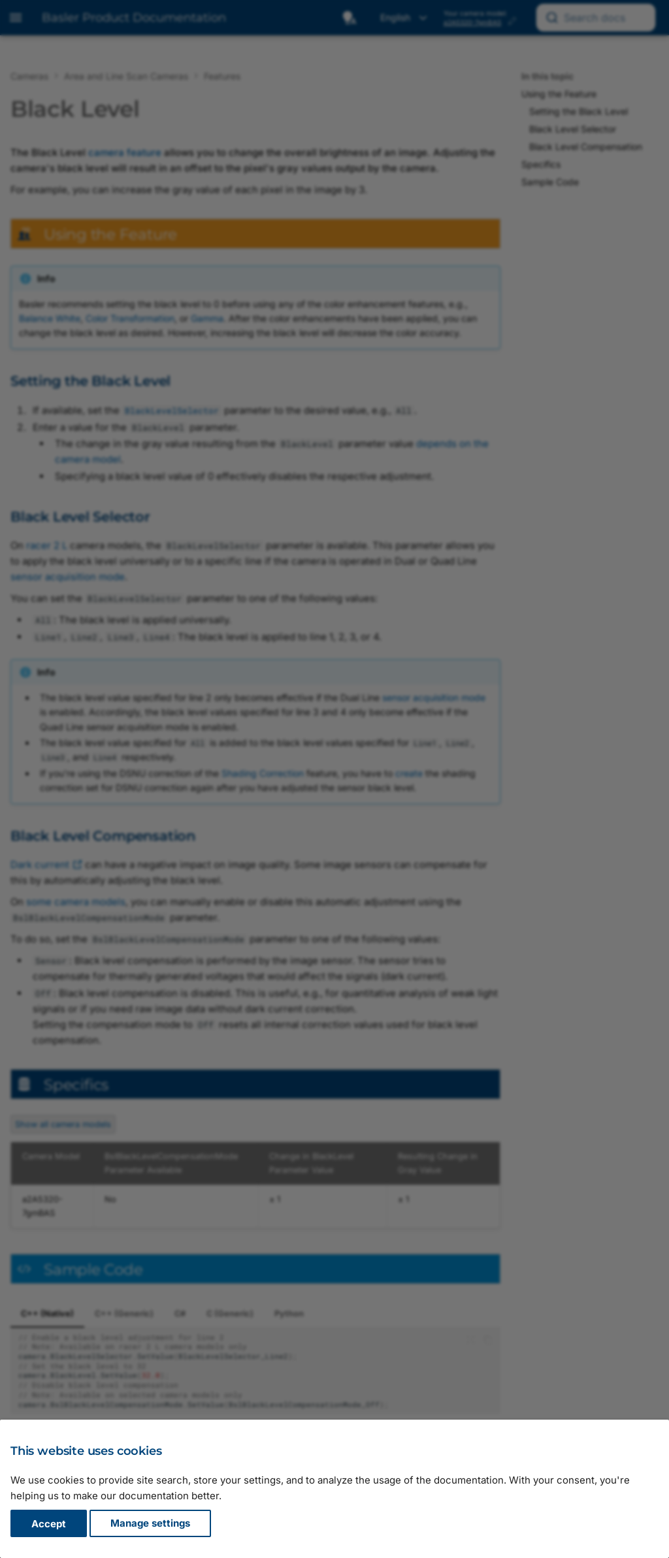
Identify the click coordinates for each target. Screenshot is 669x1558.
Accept (48, 1524)
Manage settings (150, 1524)
